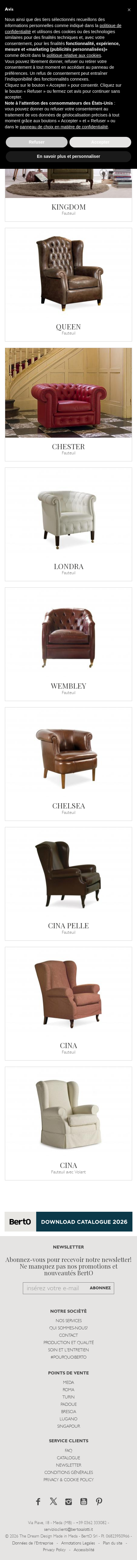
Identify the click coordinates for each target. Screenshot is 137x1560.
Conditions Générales (68, 1473)
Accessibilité (84, 1550)
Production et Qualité (69, 1343)
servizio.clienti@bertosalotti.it (68, 1529)
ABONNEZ (100, 1288)
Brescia (68, 1412)
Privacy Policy (54, 1550)
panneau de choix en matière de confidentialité (64, 126)
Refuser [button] (36, 142)
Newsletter (68, 1465)
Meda (68, 1383)
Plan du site (112, 1543)
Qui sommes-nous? (68, 1328)
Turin (68, 1397)
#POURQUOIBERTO (68, 1357)
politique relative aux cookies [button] (74, 55)
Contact (68, 1335)
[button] (129, 10)
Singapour (68, 1426)
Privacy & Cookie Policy (69, 1480)
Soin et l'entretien (68, 1350)
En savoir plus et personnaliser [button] (68, 156)
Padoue (69, 1404)
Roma (68, 1390)
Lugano (68, 1419)
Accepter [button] (100, 142)
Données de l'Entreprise (32, 1543)
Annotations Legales (78, 1543)
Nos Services (69, 1321)
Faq (68, 1451)
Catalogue (68, 1458)
